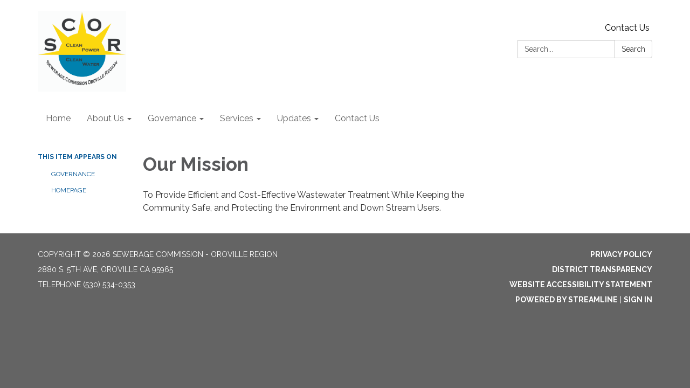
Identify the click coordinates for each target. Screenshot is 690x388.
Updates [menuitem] (294, 118)
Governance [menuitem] (172, 118)
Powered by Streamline (566, 299)
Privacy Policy (621, 254)
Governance (73, 174)
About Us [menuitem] (105, 118)
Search (633, 49)
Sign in (638, 299)
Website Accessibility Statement (580, 284)
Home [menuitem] (58, 118)
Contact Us (627, 28)
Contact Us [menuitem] (357, 118)
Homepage (68, 190)
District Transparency (602, 269)
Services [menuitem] (236, 118)
